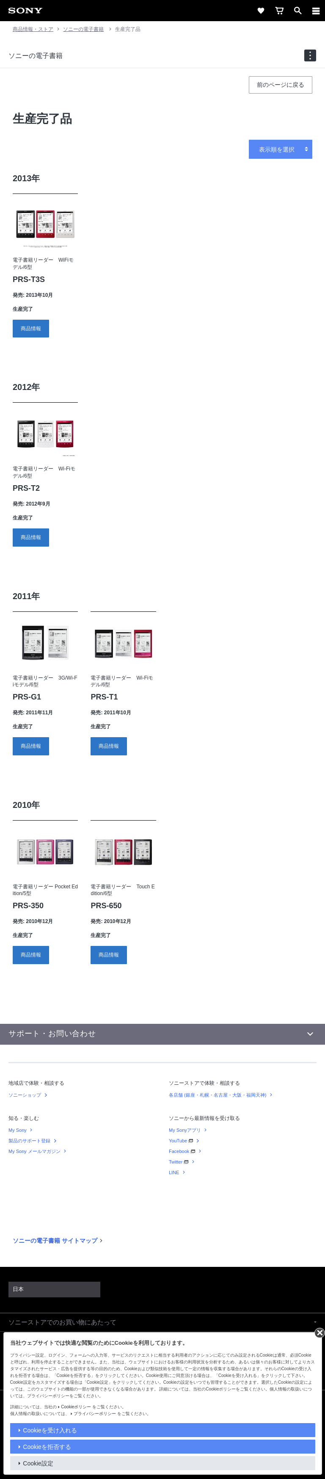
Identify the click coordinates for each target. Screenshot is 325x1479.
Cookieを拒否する (47, 1446)
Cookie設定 (38, 1463)
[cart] (279, 10)
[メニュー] (316, 10)
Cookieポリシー (76, 1406)
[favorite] (260, 10)
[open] (298, 10)
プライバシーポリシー (95, 1413)
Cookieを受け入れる (50, 1430)
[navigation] (310, 55)
